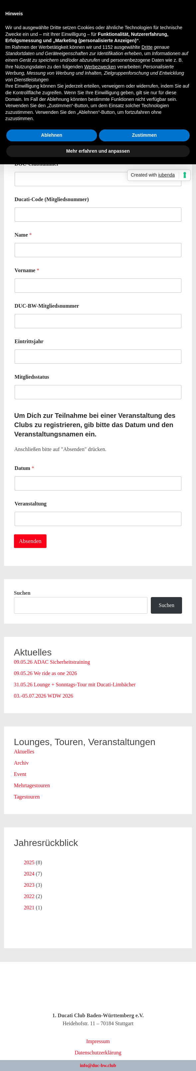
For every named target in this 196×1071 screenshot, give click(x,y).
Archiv (21, 763)
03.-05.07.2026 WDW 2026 (43, 696)
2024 (29, 874)
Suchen (22, 593)
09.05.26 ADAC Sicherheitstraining (52, 662)
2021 (29, 907)
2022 (29, 896)
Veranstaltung (31, 503)
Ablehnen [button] (51, 135)
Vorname (27, 270)
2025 (29, 862)
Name (23, 235)
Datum (24, 468)
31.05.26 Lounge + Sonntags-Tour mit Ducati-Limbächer (75, 684)
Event (20, 774)
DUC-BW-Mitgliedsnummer (47, 306)
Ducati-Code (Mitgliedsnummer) (52, 199)
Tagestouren (27, 797)
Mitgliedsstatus (32, 377)
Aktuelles (24, 751)
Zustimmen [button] (144, 135)
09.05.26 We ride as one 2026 (45, 673)
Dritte (147, 47)
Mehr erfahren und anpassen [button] (98, 151)
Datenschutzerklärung (98, 1052)
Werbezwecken (100, 66)
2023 (29, 885)
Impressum (98, 1041)
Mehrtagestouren (32, 785)
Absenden (30, 541)
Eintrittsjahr (29, 341)
